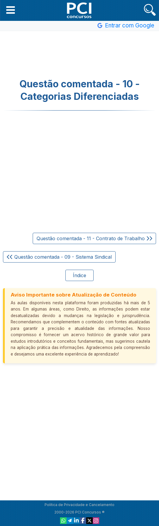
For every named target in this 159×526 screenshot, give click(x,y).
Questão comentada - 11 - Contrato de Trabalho (94, 238)
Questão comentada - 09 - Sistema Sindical (59, 257)
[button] (10, 10)
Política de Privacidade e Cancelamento (79, 504)
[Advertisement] (79, 55)
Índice (79, 275)
